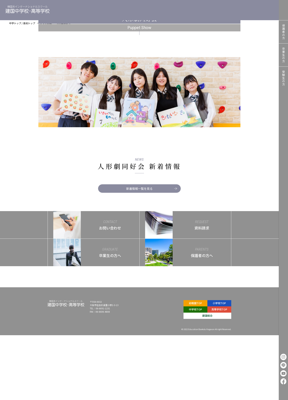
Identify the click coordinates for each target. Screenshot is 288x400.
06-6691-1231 (103, 373)
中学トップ (15, 25)
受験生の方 (283, 78)
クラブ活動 (46, 25)
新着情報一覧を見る (148, 253)
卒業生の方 (283, 55)
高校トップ (29, 25)
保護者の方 (283, 32)
